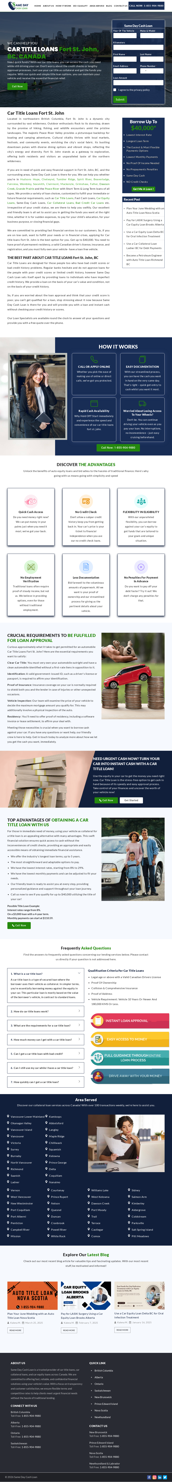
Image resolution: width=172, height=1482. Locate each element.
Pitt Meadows (140, 1236)
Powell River (59, 1229)
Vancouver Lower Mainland (28, 1116)
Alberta (99, 1377)
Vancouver (17, 1136)
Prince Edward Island (106, 1403)
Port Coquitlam (20, 1210)
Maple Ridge (56, 1136)
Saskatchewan (103, 1390)
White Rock (58, 1236)
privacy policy (142, 91)
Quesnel (56, 1210)
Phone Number (148, 67)
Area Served (97, 6)
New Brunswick (103, 1397)
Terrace (95, 1223)
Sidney (136, 1190)
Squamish (55, 1149)
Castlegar (97, 1229)
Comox (95, 1236)
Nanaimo (54, 1182)
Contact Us (120, 6)
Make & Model (147, 32)
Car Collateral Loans (60, 204)
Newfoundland (103, 1417)
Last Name (146, 55)
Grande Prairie (25, 190)
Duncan (56, 1216)
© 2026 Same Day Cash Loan (21, 1476)
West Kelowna (100, 1197)
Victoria (16, 1143)
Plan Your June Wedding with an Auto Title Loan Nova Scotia (30, 1315)
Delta (52, 1169)
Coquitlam (55, 1175)
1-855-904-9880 (31, 1415)
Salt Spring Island (142, 1229)
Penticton (17, 1223)
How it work (63, 6)
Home (37, 6)
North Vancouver (21, 1162)
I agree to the (134, 91)
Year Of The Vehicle (123, 32)
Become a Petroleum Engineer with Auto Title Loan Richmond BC (144, 261)
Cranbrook (57, 1223)
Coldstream (139, 1216)
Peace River (52, 190)
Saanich (15, 1175)
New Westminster (22, 1203)
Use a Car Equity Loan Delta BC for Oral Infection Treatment (139, 1315)
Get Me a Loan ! (143, 190)
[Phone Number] (152, 72)
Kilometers (119, 44)
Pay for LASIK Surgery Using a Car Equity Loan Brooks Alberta (82, 1315)
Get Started (131, 800)
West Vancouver (21, 1197)
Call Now (17, 86)
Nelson (55, 1203)
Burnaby (16, 1156)
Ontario (99, 1383)
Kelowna (54, 1156)
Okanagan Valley (21, 1123)
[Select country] (143, 72)
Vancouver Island (21, 1129)
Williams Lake (100, 1190)
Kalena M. (15, 1323)
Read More (15, 1330)
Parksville (138, 1223)
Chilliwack (55, 1143)
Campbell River (20, 1229)
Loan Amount (120, 79)
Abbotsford (56, 1123)
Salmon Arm (139, 1197)
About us (48, 6)
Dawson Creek (100, 1203)
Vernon (15, 1190)
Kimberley (138, 1203)
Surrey (15, 1149)
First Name (119, 55)
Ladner (15, 1182)
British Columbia (104, 1370)
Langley (54, 1129)
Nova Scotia (101, 1410)
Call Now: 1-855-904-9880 (146, 5)
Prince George (58, 1162)
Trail (94, 1216)
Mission (16, 1236)
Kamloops (55, 1116)
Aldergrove (138, 1210)
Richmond (17, 1169)
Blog (109, 6)
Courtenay (57, 1190)
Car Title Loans (64, 199)
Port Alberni (18, 1216)
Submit (120, 101)
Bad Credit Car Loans (90, 204)
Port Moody (98, 1210)
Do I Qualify (80, 6)
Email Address (121, 67)
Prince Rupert (59, 1197)
